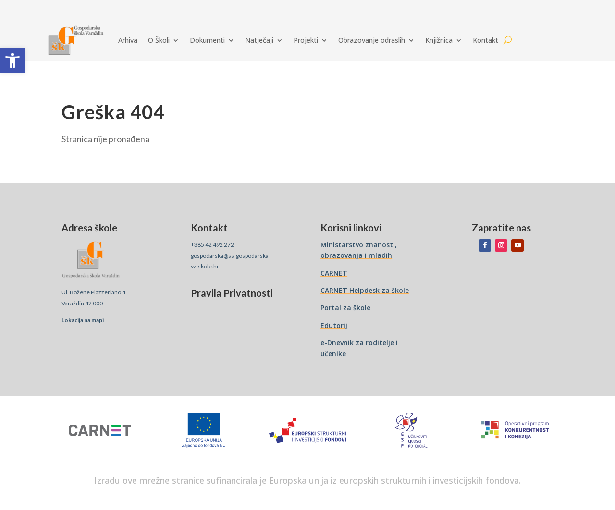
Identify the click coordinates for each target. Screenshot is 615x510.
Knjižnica (439, 40)
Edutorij (333, 325)
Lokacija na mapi (83, 320)
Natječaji (259, 40)
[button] (12, 60)
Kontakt (485, 40)
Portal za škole (345, 307)
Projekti (306, 40)
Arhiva (127, 40)
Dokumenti (207, 40)
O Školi (159, 40)
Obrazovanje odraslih (371, 40)
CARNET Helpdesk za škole (364, 290)
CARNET (333, 273)
